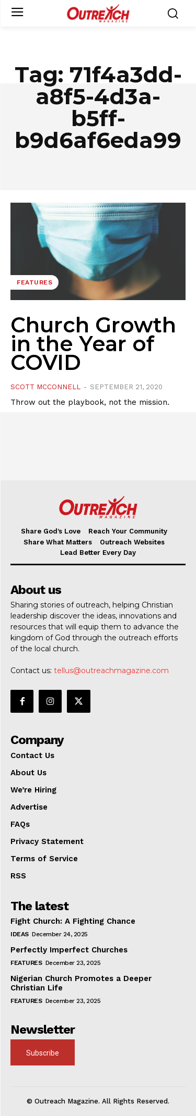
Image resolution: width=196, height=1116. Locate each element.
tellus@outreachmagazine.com (111, 670)
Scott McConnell (45, 387)
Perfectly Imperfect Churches (69, 949)
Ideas (19, 934)
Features (34, 282)
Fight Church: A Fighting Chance (72, 921)
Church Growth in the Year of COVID (93, 343)
